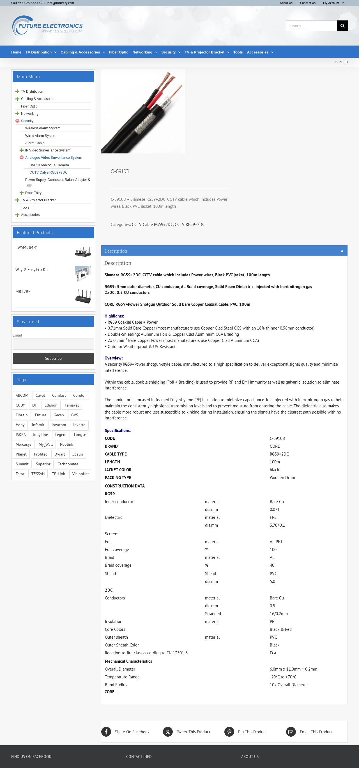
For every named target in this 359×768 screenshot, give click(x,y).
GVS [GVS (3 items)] (74, 414)
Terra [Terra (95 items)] (20, 473)
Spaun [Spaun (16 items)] (77, 454)
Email (17, 335)
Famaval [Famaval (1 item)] (72, 405)
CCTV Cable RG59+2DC (152, 224)
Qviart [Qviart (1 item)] (59, 454)
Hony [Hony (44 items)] (20, 424)
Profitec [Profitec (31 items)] (40, 454)
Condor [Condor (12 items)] (79, 395)
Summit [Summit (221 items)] (22, 463)
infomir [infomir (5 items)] (38, 424)
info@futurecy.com (60, 3)
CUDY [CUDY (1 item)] (20, 405)
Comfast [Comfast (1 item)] (59, 395)
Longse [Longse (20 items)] (80, 434)
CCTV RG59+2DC (190, 224)
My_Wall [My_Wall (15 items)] (46, 444)
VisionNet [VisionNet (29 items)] (80, 473)
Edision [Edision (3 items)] (51, 405)
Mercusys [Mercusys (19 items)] (23, 444)
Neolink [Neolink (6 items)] (66, 444)
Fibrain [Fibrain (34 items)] (22, 414)
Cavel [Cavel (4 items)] (40, 395)
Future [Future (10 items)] (40, 414)
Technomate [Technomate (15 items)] (68, 463)
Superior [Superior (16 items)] (43, 463)
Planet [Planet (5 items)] (21, 454)
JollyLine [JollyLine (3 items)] (40, 434)
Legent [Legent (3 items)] (61, 434)
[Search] (342, 25)
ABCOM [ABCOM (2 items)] (22, 395)
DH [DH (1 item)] (34, 405)
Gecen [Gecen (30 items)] (59, 414)
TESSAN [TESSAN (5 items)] (38, 473)
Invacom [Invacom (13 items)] (59, 424)
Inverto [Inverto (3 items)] (79, 424)
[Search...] (311, 25)
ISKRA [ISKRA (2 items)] (21, 434)
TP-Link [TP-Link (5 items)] (58, 473)
